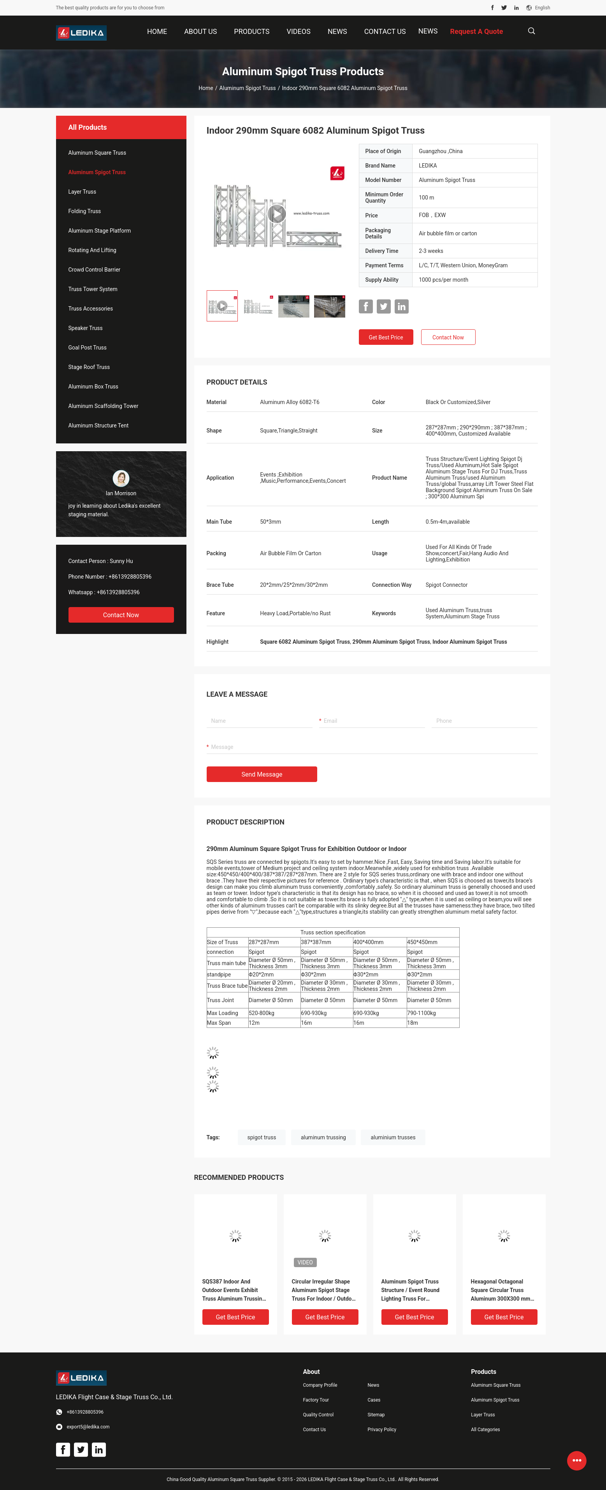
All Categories (485, 1429)
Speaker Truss (86, 328)
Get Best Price (386, 337)
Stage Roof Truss (89, 367)
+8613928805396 (130, 577)
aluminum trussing (323, 1137)
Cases (373, 1400)
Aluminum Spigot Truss (248, 88)
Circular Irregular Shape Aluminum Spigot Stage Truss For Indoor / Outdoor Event (324, 1290)
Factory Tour (316, 1400)
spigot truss (262, 1137)
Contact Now (121, 615)
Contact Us (314, 1429)
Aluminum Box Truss (94, 386)
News (428, 31)
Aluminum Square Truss (97, 153)
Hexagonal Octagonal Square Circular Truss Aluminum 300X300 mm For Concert (500, 1290)
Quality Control (318, 1415)
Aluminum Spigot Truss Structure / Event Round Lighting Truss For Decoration (410, 1290)
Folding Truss (85, 211)
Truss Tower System (93, 289)
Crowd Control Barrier (95, 270)
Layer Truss (83, 192)
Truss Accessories (91, 308)
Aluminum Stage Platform (100, 231)
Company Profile (320, 1385)
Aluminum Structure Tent (99, 425)
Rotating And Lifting (92, 250)
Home (205, 88)
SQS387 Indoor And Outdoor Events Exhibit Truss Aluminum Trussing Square (233, 1290)
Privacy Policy (381, 1429)
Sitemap (376, 1415)
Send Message (262, 774)
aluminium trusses (393, 1137)
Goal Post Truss (88, 347)
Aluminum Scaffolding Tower (104, 406)
